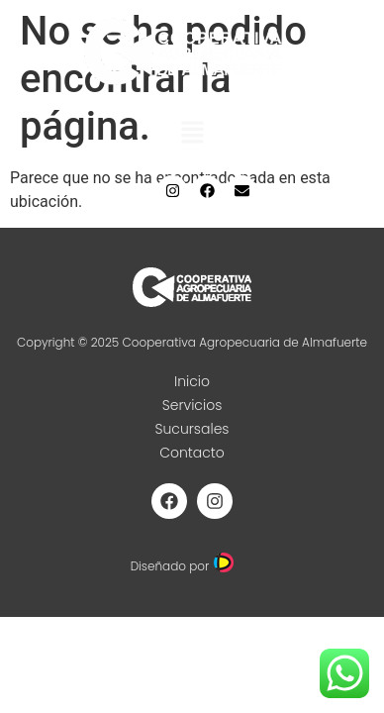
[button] (192, 133)
